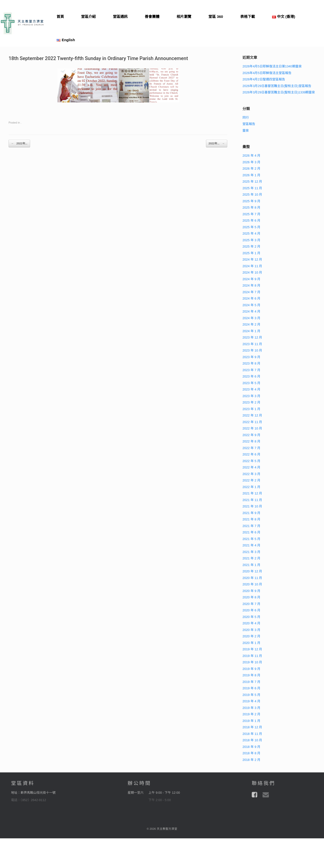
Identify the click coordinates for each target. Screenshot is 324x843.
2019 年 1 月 (251, 721)
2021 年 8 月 (251, 519)
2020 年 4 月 (251, 623)
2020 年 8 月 (251, 597)
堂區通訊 (120, 16)
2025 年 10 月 (252, 194)
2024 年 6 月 (251, 298)
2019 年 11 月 (252, 656)
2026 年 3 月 (251, 162)
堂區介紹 (88, 16)
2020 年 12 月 (252, 571)
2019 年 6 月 (251, 688)
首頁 (60, 16)
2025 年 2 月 (251, 246)
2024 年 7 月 (251, 292)
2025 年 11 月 (252, 188)
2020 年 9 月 (251, 591)
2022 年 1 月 (251, 487)
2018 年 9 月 (251, 747)
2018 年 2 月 (251, 760)
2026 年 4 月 (251, 155)
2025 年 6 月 (251, 220)
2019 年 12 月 (252, 649)
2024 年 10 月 (252, 272)
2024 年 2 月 (251, 324)
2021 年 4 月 (251, 545)
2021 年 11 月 (252, 500)
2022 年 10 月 (252, 428)
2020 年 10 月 (252, 584)
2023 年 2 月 (251, 402)
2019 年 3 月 (251, 708)
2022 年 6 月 (251, 454)
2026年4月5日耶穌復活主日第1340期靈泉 (271, 66)
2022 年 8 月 (251, 441)
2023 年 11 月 (252, 344)
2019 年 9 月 (251, 669)
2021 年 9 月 (251, 513)
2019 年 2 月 (251, 714)
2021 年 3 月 (251, 552)
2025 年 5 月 (251, 227)
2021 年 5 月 (251, 539)
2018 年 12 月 (252, 727)
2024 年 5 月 (251, 305)
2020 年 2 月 (251, 636)
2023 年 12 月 (252, 337)
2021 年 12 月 (252, 493)
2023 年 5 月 (251, 383)
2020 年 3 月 (251, 630)
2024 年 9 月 (251, 279)
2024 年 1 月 (251, 331)
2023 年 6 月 (251, 376)
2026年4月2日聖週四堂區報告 (263, 79)
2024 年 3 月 (251, 318)
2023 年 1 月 (251, 409)
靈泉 (245, 130)
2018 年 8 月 (251, 753)
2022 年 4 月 (251, 467)
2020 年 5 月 (251, 617)
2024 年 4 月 (251, 311)
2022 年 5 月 (251, 461)
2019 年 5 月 (251, 695)
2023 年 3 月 (251, 396)
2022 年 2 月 (251, 480)
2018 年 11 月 (252, 734)
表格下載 (247, 16)
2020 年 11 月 (252, 578)
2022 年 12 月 (252, 415)
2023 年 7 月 (251, 370)
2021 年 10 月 (252, 506)
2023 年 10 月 (252, 350)
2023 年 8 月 (251, 363)
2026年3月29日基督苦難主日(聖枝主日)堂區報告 (276, 86)
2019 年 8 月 (251, 675)
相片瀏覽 (184, 16)
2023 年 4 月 (251, 389)
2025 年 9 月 (251, 201)
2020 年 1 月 (251, 643)
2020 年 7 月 (251, 604)
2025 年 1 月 (251, 253)
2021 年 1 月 (251, 565)
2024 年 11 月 (252, 266)
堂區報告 (248, 124)
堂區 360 (215, 16)
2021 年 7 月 (251, 526)
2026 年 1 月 (251, 175)
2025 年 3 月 (251, 240)
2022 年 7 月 (251, 448)
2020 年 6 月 (251, 610)
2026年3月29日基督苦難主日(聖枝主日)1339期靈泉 (278, 92)
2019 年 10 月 (252, 662)
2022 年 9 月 (251, 435)
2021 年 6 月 (251, 532)
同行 (245, 117)
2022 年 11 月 (252, 422)
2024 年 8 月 (251, 285)
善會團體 (152, 16)
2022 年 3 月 (251, 474)
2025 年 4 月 (251, 233)
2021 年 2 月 (251, 558)
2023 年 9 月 (251, 357)
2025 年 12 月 (252, 181)
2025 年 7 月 (251, 214)
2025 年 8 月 (251, 207)
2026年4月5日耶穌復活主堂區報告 (266, 73)
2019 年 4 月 (251, 701)
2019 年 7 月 (251, 682)
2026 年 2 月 (251, 168)
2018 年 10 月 (252, 740)
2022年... (19, 143)
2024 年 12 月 (252, 259)
